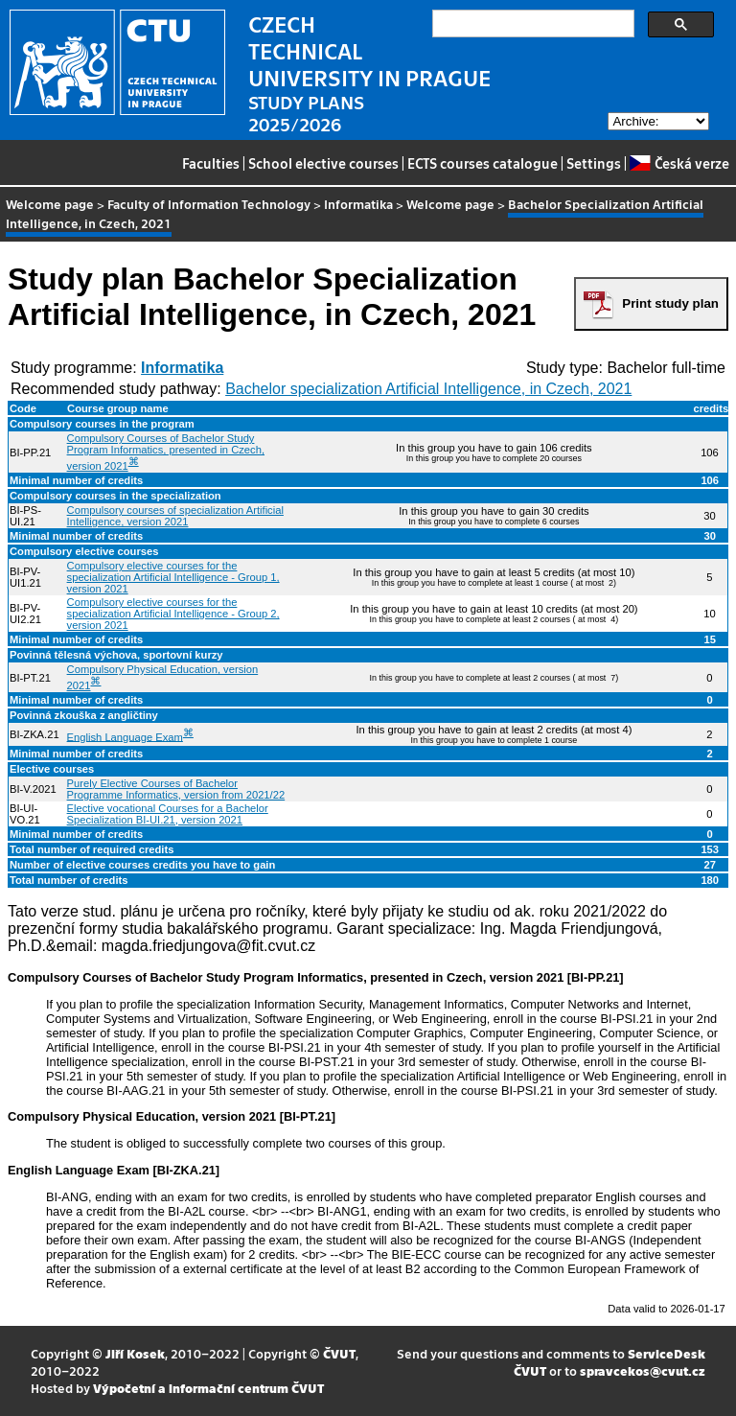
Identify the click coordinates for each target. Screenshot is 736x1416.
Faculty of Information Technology (208, 204)
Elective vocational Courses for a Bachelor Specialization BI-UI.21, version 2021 (167, 813)
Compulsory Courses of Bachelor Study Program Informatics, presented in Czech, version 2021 (165, 452)
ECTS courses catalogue (482, 163)
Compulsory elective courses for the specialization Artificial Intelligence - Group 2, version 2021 (173, 613)
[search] (531, 24)
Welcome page (50, 204)
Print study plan (670, 303)
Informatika (358, 204)
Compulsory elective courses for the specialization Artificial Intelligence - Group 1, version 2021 (173, 577)
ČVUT (339, 1353)
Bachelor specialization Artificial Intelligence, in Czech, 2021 (428, 389)
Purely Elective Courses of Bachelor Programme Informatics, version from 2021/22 (176, 789)
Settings (593, 163)
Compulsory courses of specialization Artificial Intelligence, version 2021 (175, 515)
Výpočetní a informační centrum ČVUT (208, 1388)
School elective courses (323, 163)
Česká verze (679, 163)
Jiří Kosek (135, 1353)
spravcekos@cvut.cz (642, 1370)
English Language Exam (125, 736)
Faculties (211, 163)
